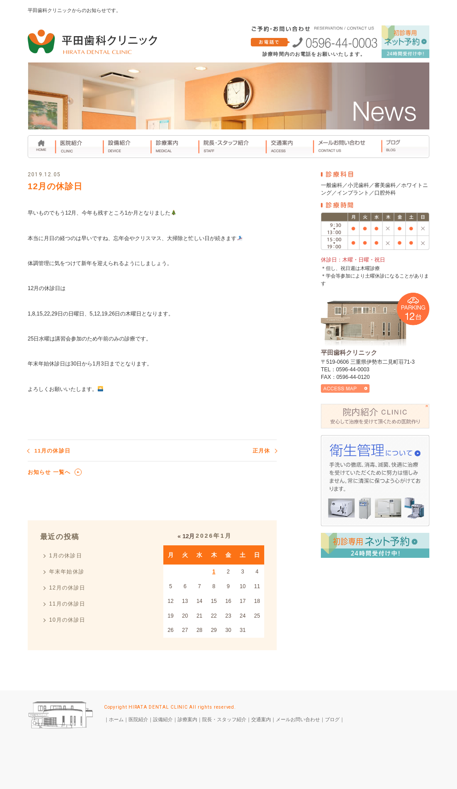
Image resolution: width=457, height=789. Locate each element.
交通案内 (261, 719)
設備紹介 (163, 719)
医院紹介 (138, 719)
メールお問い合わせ (298, 719)
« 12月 (186, 536)
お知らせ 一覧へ (49, 472)
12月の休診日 (67, 588)
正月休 (261, 450)
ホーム (116, 719)
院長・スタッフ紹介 (224, 719)
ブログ (332, 719)
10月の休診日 (67, 620)
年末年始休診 (66, 572)
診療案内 (187, 719)
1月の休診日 (65, 555)
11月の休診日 (52, 450)
